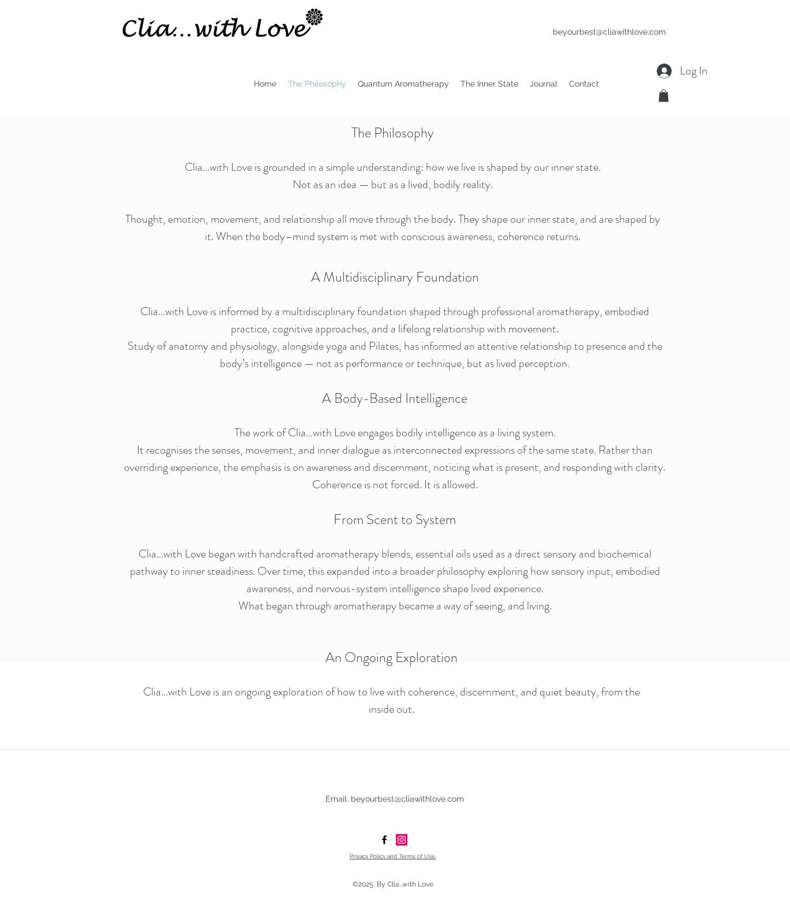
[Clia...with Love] (401, 840)
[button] (663, 95)
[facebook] (384, 840)
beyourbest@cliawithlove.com (609, 31)
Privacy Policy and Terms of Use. (393, 856)
